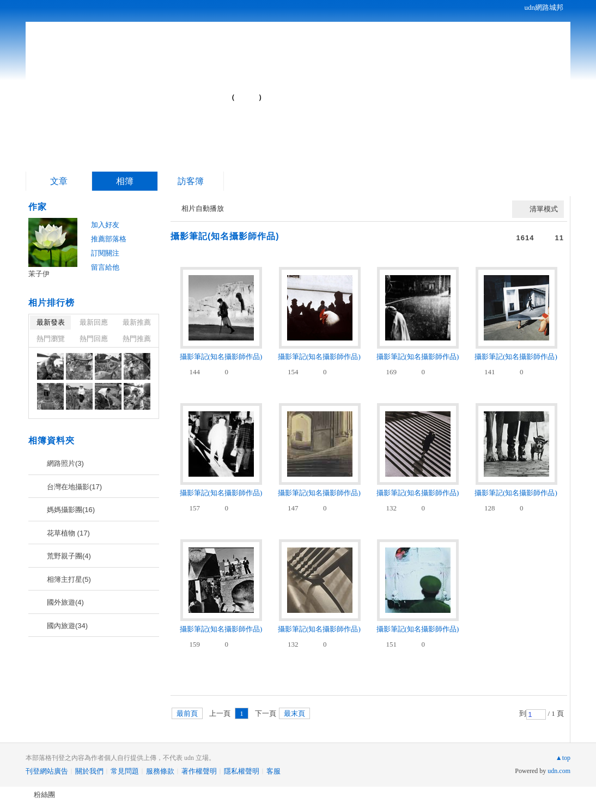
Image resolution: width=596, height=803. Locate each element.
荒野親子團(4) (69, 556)
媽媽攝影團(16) (71, 510)
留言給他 (105, 267)
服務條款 (160, 771)
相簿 (124, 181)
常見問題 (125, 771)
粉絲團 (44, 794)
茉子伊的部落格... (140, 93)
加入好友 (105, 225)
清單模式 (544, 209)
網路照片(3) (65, 463)
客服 (273, 771)
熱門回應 (94, 338)
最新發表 (51, 322)
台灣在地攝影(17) (74, 487)
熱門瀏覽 (51, 338)
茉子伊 (39, 274)
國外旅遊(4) (65, 602)
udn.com (559, 771)
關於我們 (89, 771)
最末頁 (294, 713)
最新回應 (94, 322)
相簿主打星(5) (69, 579)
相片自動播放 (202, 208)
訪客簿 (191, 181)
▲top (563, 758)
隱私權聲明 (241, 771)
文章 (59, 181)
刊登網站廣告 (47, 771)
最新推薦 (137, 322)
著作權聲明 (199, 771)
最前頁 (187, 713)
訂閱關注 (105, 253)
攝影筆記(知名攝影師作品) (225, 236)
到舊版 (246, 97)
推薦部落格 (108, 239)
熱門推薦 (137, 338)
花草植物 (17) (68, 533)
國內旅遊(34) (67, 626)
